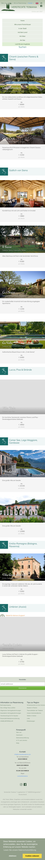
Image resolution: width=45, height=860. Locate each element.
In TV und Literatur (21, 762)
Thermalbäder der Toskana (35, 732)
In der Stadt (22, 28)
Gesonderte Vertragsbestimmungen (10, 735)
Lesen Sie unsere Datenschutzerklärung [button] (20, 850)
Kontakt (30, 3)
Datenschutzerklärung (22, 760)
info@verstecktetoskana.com (22, 776)
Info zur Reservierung (20, 3)
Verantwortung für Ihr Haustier (9, 738)
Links (28, 740)
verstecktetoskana (22, 798)
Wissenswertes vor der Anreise (36, 727)
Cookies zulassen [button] (32, 856)
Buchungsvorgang (5, 727)
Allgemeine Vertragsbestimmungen (10, 732)
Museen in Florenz (32, 730)
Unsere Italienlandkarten (34, 735)
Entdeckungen (31, 743)
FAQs (10, 3)
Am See (22, 40)
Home (22, 20)
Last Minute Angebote (22, 44)
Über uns (3, 3)
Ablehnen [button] (12, 856)
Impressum (19, 757)
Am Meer (22, 36)
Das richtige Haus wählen (7, 730)
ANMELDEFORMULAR (6, 743)
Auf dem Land (22, 32)
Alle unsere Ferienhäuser (22, 24)
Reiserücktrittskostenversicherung (9, 740)
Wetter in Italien (31, 738)
